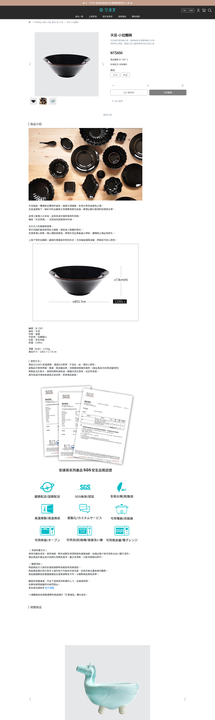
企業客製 (93, 16)
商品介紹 (107, 114)
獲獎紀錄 (33, 688)
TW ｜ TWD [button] (188, 10)
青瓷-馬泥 (50, 648)
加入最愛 (117, 101)
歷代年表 (33, 684)
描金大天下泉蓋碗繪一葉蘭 (88, 648)
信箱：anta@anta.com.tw (96, 692)
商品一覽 (79, 16)
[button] (103, 64)
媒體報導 (33, 680)
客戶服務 (49, 587)
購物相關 (136, 16)
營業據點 (122, 16)
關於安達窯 (107, 16)
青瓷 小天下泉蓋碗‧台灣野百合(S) (165, 649)
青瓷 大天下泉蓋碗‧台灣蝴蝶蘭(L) (127, 649)
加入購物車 (129, 92)
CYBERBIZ (96, 712)
